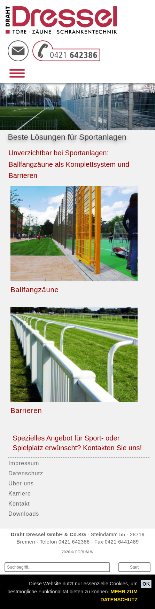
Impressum (23, 463)
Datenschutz (25, 473)
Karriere (19, 493)
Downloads (23, 513)
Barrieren (26, 410)
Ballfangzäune (34, 290)
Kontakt (19, 503)
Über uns (21, 483)
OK (146, 584)
